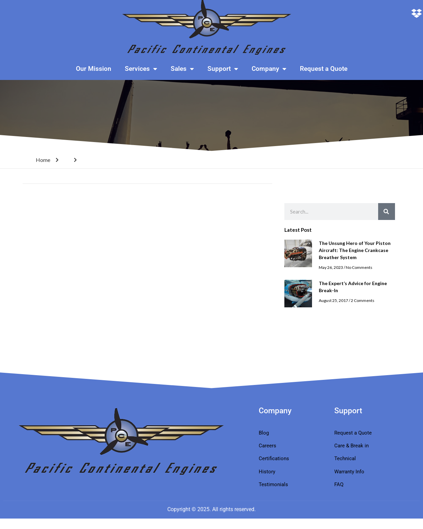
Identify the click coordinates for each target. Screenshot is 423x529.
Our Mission (93, 69)
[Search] (386, 211)
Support (222, 68)
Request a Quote (323, 69)
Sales (182, 68)
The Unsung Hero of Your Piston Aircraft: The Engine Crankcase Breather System (355, 250)
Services (141, 68)
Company (269, 68)
